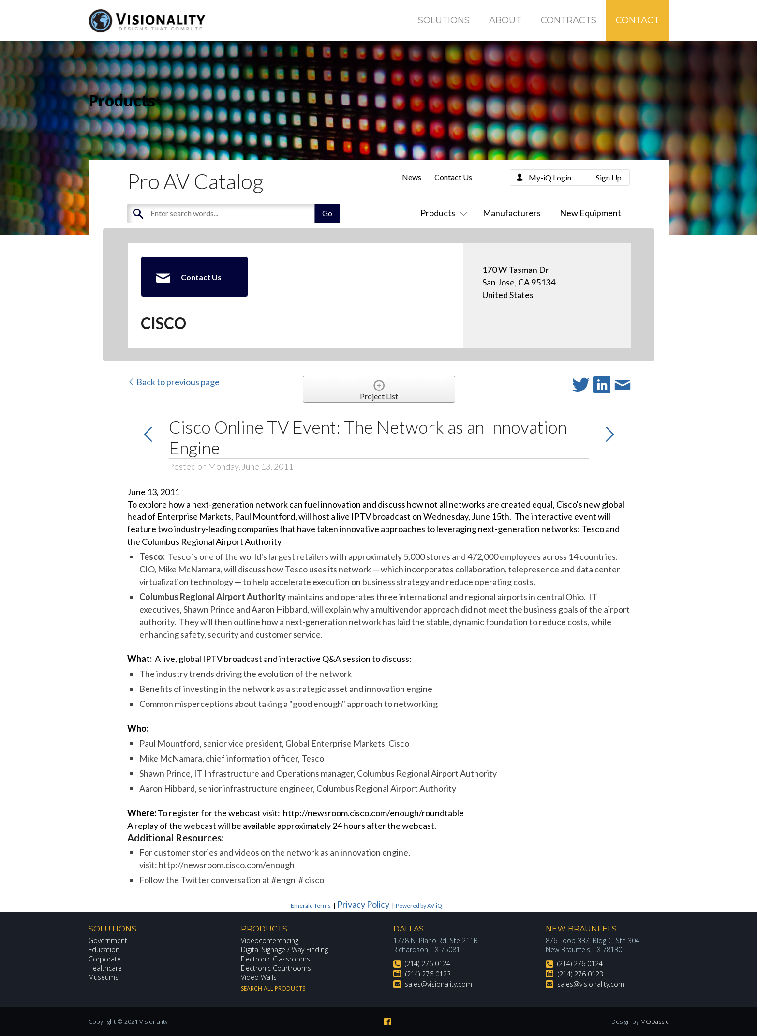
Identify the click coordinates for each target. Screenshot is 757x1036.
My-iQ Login (550, 177)
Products (442, 213)
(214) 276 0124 (427, 963)
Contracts (568, 20)
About (505, 20)
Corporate (105, 958)
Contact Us (453, 176)
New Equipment (590, 213)
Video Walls (259, 977)
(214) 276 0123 (428, 973)
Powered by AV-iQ (419, 905)
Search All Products (273, 988)
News (411, 176)
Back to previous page (173, 381)
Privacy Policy (363, 904)
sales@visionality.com (438, 984)
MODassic (654, 1021)
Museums (104, 977)
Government (108, 940)
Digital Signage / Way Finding (284, 949)
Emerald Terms (311, 905)
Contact (637, 20)
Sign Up (609, 177)
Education (104, 949)
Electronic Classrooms (276, 958)
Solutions (444, 20)
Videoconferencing (269, 940)
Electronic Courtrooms (276, 968)
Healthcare (105, 968)
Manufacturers (512, 213)
